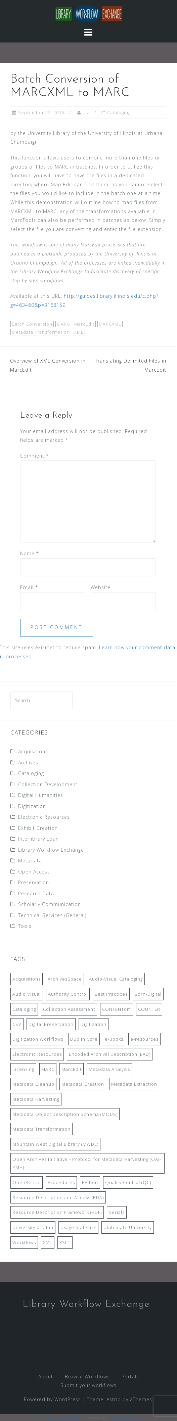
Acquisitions (33, 751)
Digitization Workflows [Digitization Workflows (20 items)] (37, 1039)
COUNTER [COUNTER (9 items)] (149, 1009)
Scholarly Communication (49, 904)
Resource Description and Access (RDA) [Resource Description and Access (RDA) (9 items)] (58, 1197)
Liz (86, 112)
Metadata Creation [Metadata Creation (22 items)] (82, 1084)
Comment (34, 456)
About (45, 1376)
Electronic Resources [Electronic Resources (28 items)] (37, 1054)
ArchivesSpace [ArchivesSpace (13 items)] (65, 979)
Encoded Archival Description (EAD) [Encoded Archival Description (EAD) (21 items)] (109, 1054)
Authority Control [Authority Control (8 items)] (68, 994)
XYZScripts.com (125, 1417)
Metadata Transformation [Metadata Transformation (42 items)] (41, 1129)
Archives (28, 762)
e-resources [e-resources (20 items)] (144, 1039)
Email (29, 587)
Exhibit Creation (38, 828)
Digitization (32, 806)
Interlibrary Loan (38, 839)
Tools (25, 926)
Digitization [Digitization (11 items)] (93, 1024)
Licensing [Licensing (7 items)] (23, 1069)
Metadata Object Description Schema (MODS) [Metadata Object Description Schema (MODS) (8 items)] (65, 1114)
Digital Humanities (40, 795)
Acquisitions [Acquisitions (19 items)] (26, 979)
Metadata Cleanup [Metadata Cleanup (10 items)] (33, 1084)
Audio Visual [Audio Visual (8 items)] (26, 994)
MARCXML (110, 324)
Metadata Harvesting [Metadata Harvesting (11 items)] (35, 1099)
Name (29, 553)
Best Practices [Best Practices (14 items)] (111, 994)
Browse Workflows (87, 1376)
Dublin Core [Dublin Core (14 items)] (84, 1039)
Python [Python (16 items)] (90, 1182)
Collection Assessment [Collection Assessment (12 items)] (69, 1009)
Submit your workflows (88, 1385)
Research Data (36, 893)
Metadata (30, 860)
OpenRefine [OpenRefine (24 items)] (26, 1182)
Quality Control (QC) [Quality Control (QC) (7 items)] (128, 1182)
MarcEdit (84, 324)
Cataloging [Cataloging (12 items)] (24, 1009)
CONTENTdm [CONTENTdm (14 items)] (116, 1009)
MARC (63, 324)
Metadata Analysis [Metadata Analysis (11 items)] (109, 1069)
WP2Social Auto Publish (60, 1417)
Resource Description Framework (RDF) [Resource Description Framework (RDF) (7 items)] (57, 1212)
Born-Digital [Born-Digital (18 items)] (148, 994)
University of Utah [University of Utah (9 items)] (32, 1227)
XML (79, 332)
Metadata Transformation (41, 332)
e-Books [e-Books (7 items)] (114, 1039)
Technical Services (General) (52, 915)
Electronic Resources (44, 817)
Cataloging (119, 112)
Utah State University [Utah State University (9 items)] (127, 1227)
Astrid (113, 1399)
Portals (130, 1376)
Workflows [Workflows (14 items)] (24, 1242)
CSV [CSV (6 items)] (16, 1024)
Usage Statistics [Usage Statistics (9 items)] (78, 1227)
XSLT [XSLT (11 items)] (65, 1242)
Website (100, 587)
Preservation (33, 882)
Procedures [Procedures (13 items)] (61, 1182)
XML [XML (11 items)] (47, 1242)
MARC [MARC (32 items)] (47, 1069)
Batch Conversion (32, 324)
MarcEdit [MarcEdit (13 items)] (71, 1069)
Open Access (34, 871)
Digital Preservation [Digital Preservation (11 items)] (51, 1024)
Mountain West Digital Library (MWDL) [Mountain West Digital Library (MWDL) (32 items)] (55, 1144)
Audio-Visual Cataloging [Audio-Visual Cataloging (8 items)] (116, 979)
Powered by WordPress (52, 1399)
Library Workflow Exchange (51, 850)
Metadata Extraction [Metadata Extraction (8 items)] (134, 1084)
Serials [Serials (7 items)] (117, 1212)
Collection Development (48, 784)
